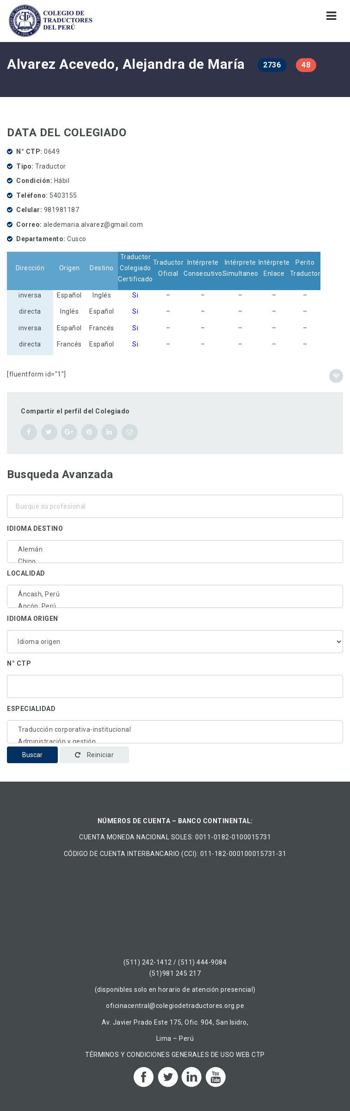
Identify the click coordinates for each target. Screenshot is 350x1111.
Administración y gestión (175, 741)
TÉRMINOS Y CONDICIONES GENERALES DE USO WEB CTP (175, 1054)
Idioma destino (35, 528)
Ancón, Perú (175, 606)
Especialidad (31, 708)
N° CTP (19, 663)
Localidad (26, 573)
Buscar (32, 755)
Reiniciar (94, 755)
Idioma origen (32, 618)
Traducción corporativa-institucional (175, 729)
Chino (175, 561)
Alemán (175, 549)
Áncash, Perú (175, 594)
